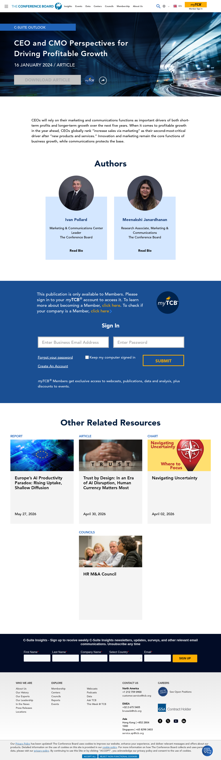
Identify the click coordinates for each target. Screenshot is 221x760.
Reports (55, 700)
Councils (109, 6)
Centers (98, 6)
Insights (68, 6)
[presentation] (212, 474)
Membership (123, 6)
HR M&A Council (99, 574)
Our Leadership (24, 700)
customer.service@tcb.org (136, 695)
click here (111, 305)
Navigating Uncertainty (174, 477)
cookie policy (110, 747)
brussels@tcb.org (132, 710)
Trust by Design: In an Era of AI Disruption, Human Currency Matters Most (108, 482)
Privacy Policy (22, 743)
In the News (22, 704)
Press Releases (24, 707)
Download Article (47, 79)
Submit (163, 360)
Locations (21, 711)
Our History (22, 692)
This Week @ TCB (96, 704)
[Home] (37, 6)
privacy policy (41, 750)
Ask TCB (91, 700)
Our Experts (23, 696)
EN (178, 6)
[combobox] (177, 6)
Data (88, 6)
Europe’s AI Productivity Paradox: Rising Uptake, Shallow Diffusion (38, 482)
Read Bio (76, 251)
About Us (138, 6)
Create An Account (53, 366)
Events (78, 6)
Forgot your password (55, 357)
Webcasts (92, 688)
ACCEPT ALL (90, 756)
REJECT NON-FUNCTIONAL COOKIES (118, 756)
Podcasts (92, 692)
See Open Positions (180, 691)
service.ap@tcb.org (133, 733)
